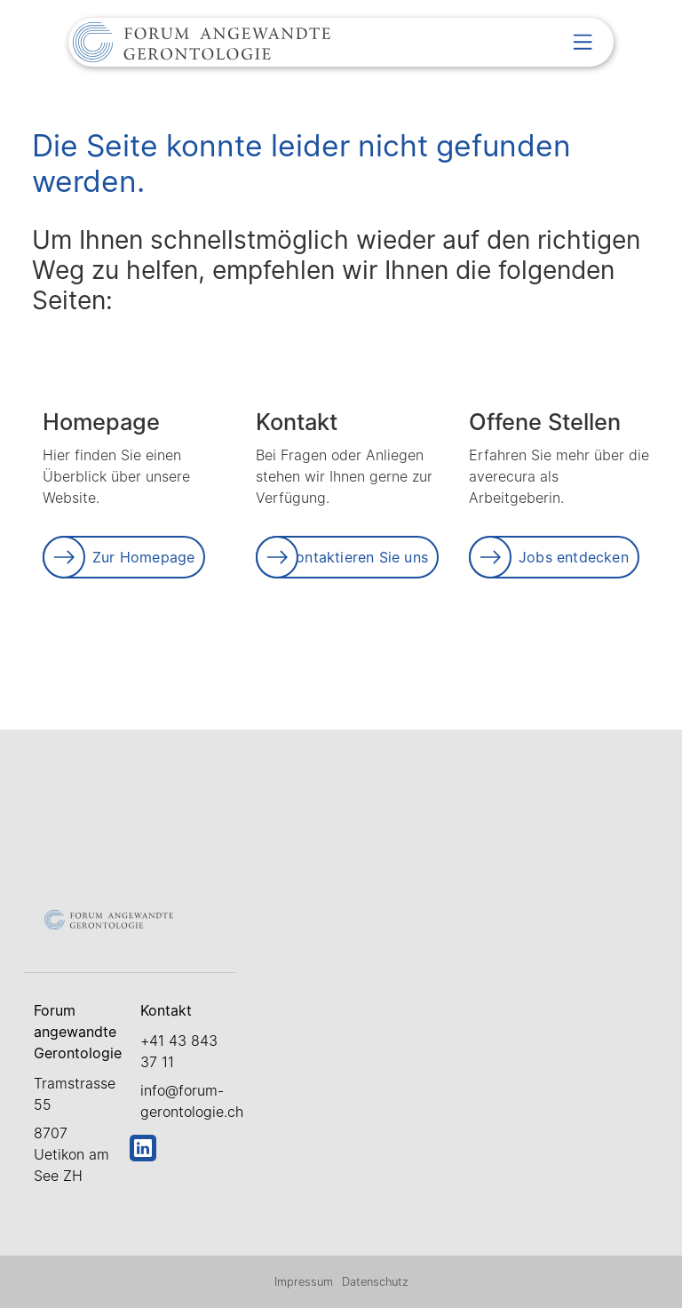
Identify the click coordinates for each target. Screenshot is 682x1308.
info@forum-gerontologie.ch (187, 1101)
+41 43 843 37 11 (179, 1051)
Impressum (303, 1281)
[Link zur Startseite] (201, 44)
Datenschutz (375, 1281)
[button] (582, 41)
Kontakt (166, 1010)
